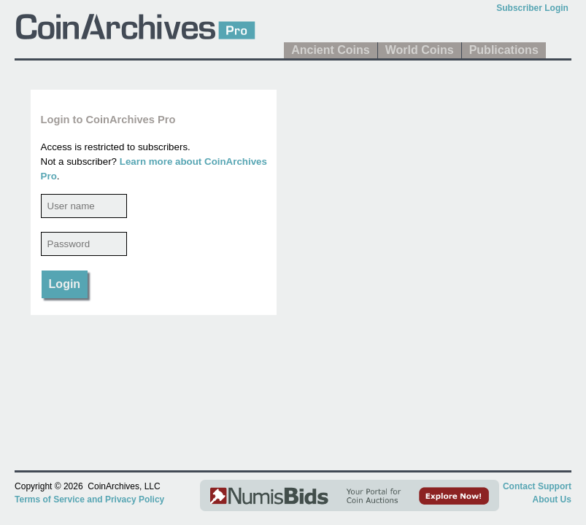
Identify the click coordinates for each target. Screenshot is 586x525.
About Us (552, 499)
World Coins (419, 50)
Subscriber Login (532, 8)
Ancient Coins (330, 50)
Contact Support (537, 486)
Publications (504, 50)
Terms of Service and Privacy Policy (89, 499)
